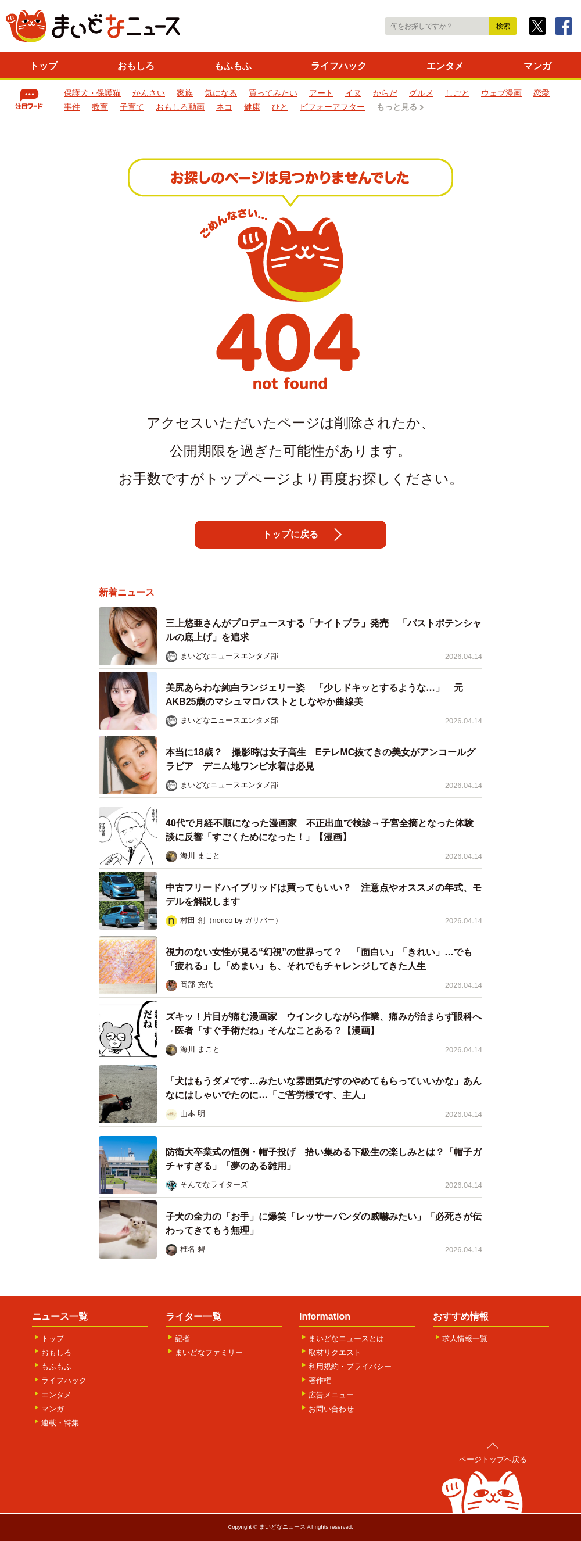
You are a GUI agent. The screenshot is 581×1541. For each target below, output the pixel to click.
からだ (385, 93)
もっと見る (396, 107)
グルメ (421, 93)
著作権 (320, 1380)
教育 (100, 107)
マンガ (537, 66)
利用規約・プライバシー (350, 1366)
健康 (252, 107)
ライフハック (339, 66)
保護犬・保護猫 (92, 93)
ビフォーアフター (332, 107)
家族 (185, 93)
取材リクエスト (335, 1352)
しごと (457, 93)
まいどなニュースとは (346, 1338)
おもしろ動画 (180, 107)
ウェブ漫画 (501, 93)
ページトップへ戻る (493, 1459)
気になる (221, 93)
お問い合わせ (331, 1408)
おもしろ (136, 66)
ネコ (224, 107)
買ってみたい (273, 93)
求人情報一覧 (464, 1338)
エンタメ (445, 66)
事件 (72, 107)
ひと (280, 107)
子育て (132, 107)
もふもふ (233, 66)
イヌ (353, 93)
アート (321, 93)
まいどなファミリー (209, 1352)
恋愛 (541, 93)
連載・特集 (60, 1422)
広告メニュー (331, 1395)
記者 (182, 1338)
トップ (44, 66)
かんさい (148, 93)
